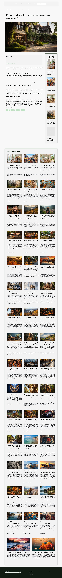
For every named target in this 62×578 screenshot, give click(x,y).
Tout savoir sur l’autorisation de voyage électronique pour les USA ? (48, 472)
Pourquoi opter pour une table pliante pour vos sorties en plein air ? (14, 242)
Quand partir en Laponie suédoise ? (31, 292)
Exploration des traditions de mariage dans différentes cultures (31, 191)
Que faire (22, 3)
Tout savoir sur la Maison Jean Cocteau (14, 471)
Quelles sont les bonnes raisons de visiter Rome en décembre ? (47, 267)
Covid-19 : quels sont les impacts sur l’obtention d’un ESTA (47, 446)
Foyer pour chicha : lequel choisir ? (31, 241)
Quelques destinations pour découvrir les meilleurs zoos (31, 394)
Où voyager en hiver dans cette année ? (18, 552)
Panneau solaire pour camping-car (14, 292)
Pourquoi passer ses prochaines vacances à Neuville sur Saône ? (31, 421)
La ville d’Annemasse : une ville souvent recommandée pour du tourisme (14, 446)
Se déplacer (16, 3)
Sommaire (9, 56)
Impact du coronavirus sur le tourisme (47, 522)
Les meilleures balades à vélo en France (47, 343)
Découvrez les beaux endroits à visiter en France (48, 497)
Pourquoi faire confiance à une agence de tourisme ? (47, 241)
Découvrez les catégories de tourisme (43, 552)
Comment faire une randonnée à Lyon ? (31, 318)
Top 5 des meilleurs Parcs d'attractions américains (47, 420)
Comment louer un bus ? (31, 266)
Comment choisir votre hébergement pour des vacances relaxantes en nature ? (51, 122)
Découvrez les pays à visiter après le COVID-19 (31, 522)
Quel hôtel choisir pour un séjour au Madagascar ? (14, 522)
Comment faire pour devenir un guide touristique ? (31, 498)
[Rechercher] (41, 4)
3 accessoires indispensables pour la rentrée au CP (14, 370)
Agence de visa (14, 394)
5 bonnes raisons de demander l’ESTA (14, 215)
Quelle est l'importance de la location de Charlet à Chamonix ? (31, 370)
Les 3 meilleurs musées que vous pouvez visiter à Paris (48, 292)
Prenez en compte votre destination (13, 58)
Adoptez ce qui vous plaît (11, 63)
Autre (35, 3)
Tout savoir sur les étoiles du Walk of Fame (47, 369)
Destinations (29, 3)
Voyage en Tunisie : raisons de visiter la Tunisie (31, 445)
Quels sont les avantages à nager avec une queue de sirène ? (31, 344)
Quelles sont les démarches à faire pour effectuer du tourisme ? (48, 216)
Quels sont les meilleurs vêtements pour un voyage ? (14, 497)
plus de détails (29, 77)
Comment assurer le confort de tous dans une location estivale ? (51, 105)
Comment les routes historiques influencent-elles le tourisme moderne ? (51, 139)
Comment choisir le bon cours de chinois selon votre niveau (47, 191)
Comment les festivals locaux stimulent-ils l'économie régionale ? (51, 89)
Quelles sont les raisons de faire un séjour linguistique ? (14, 343)
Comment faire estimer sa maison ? (14, 420)
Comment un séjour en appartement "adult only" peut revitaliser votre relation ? (51, 72)
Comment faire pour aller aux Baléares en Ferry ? (31, 471)
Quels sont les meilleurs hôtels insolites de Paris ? (47, 318)
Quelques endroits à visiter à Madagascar (14, 266)
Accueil (6, 9)
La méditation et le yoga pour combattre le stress (47, 394)
